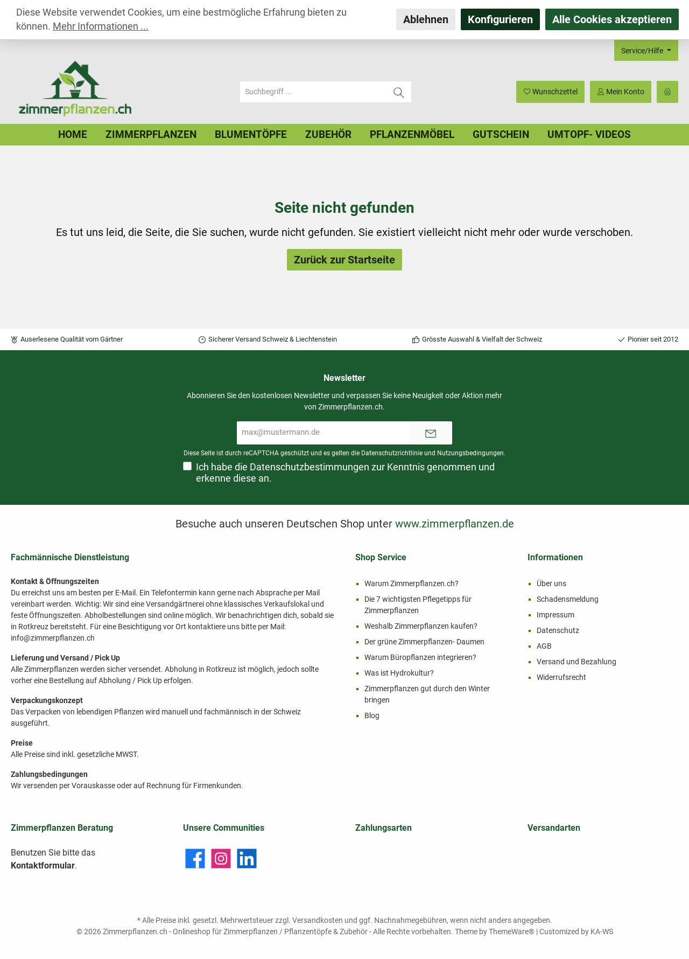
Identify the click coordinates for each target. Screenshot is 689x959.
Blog (371, 715)
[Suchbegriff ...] (313, 92)
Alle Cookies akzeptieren (612, 19)
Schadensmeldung (568, 599)
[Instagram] (221, 858)
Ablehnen (425, 19)
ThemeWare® (512, 931)
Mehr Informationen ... (101, 26)
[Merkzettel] (550, 92)
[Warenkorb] (667, 92)
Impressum (555, 614)
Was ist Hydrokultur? (399, 673)
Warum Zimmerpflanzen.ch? (411, 583)
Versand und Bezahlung (576, 661)
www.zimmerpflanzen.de (454, 523)
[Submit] (430, 432)
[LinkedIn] (247, 858)
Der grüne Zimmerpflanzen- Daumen (424, 641)
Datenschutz (558, 630)
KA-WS (601, 931)
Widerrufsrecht (561, 677)
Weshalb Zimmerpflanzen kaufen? (420, 626)
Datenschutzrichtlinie (392, 453)
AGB (544, 646)
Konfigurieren (500, 19)
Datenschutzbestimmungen (309, 467)
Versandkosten (317, 920)
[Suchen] (399, 92)
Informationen (555, 557)
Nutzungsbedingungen (470, 453)
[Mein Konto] (620, 92)
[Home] (72, 134)
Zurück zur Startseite (344, 259)
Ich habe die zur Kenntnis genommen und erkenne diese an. (345, 473)
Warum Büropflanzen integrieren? (420, 657)
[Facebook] (195, 858)
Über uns (551, 583)
